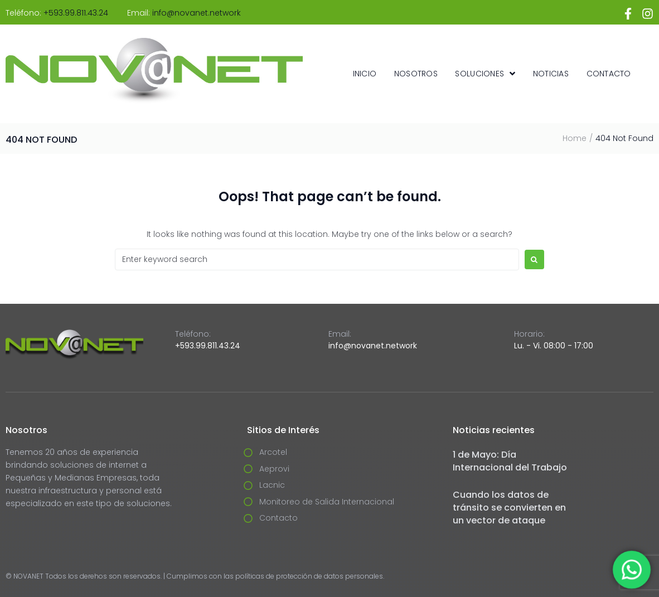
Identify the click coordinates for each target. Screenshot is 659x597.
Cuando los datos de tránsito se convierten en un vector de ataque (509, 507)
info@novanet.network (196, 12)
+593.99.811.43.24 (75, 12)
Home (575, 138)
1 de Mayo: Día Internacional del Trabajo (510, 461)
